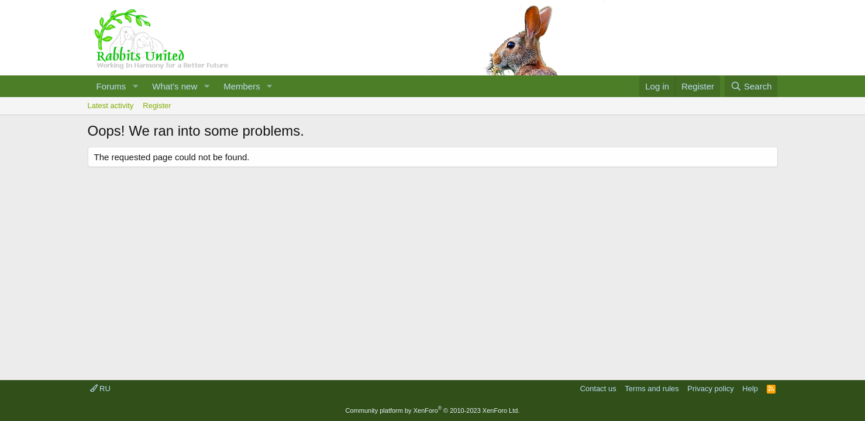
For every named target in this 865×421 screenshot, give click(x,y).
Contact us (598, 388)
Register (157, 105)
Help (750, 388)
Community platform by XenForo (433, 410)
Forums (111, 86)
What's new (174, 86)
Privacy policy (710, 388)
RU (100, 388)
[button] (135, 86)
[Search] (751, 86)
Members (241, 86)
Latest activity (111, 105)
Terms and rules (651, 388)
